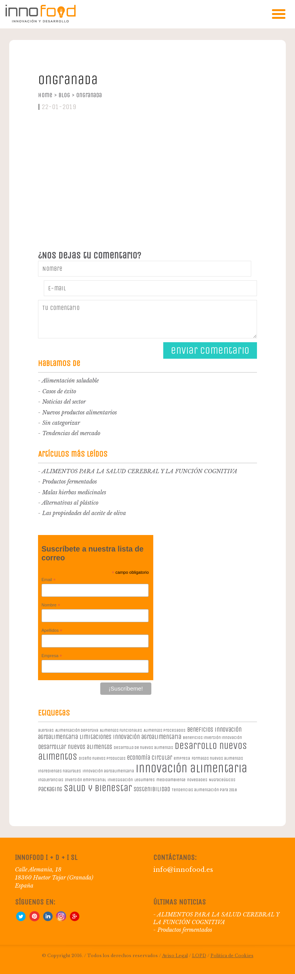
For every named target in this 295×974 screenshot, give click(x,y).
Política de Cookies (232, 955)
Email (48, 580)
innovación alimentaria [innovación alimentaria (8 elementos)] (191, 768)
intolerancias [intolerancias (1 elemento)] (50, 779)
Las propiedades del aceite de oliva (84, 513)
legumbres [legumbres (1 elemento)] (144, 779)
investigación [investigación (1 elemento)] (120, 779)
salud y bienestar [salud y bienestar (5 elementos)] (98, 788)
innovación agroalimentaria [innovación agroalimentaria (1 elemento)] (108, 771)
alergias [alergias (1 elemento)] (46, 730)
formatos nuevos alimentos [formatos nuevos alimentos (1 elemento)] (217, 758)
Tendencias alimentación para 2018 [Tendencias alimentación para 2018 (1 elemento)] (204, 789)
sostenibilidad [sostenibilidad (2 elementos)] (152, 789)
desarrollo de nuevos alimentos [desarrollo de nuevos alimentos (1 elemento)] (143, 747)
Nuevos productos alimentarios (79, 412)
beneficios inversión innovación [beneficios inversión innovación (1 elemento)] (212, 737)
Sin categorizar (61, 422)
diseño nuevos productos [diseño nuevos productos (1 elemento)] (102, 758)
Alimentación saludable (70, 380)
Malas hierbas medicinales (74, 492)
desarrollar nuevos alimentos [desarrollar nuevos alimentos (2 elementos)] (75, 746)
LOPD (199, 955)
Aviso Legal (175, 955)
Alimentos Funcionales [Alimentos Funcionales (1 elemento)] (121, 730)
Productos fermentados (69, 481)
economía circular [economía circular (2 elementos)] (149, 757)
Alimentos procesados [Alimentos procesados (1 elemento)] (165, 730)
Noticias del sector (64, 401)
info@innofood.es (183, 869)
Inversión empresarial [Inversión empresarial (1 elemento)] (85, 779)
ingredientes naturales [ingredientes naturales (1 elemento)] (59, 771)
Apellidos (51, 630)
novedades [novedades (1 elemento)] (197, 779)
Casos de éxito (59, 391)
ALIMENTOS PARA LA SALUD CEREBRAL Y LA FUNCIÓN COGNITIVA (139, 471)
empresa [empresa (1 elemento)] (182, 758)
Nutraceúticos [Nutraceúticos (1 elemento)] (222, 779)
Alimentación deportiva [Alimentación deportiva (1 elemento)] (76, 730)
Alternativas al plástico (70, 502)
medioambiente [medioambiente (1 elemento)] (171, 779)
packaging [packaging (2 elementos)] (50, 789)
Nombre (50, 605)
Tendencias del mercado (71, 433)
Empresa (51, 656)
